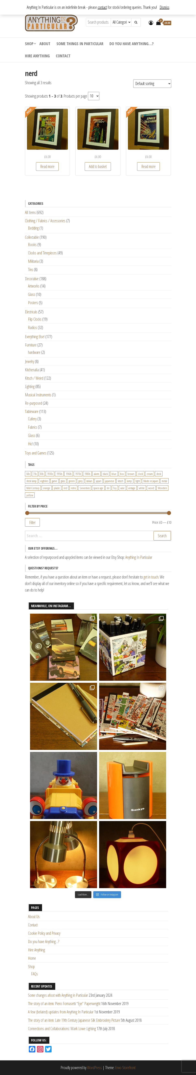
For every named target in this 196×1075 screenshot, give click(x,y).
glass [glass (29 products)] (63, 481)
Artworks (33, 286)
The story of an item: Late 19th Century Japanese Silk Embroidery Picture (74, 1020)
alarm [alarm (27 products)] (96, 474)
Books (32, 244)
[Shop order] (152, 84)
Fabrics (32, 427)
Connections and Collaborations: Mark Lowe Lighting (62, 1028)
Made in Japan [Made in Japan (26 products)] (150, 481)
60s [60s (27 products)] (28, 474)
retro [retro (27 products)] (73, 488)
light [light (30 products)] (137, 481)
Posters (33, 302)
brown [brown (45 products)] (131, 474)
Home (32, 958)
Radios (32, 327)
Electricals (31, 312)
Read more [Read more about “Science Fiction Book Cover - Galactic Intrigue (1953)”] (47, 166)
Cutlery (32, 419)
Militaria (33, 261)
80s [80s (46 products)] (41, 474)
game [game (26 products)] (54, 481)
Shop (29, 43)
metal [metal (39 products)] (164, 481)
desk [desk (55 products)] (158, 474)
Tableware (31, 411)
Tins (30, 269)
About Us (34, 916)
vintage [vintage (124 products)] (131, 488)
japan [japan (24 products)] (98, 481)
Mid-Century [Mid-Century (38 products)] (32, 488)
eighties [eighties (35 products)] (44, 481)
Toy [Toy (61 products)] (115, 488)
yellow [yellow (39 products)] (29, 495)
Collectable (32, 237)
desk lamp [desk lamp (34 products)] (31, 481)
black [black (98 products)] (105, 474)
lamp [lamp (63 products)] (129, 481)
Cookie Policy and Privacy (44, 933)
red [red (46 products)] (65, 488)
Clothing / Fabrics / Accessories (45, 220)
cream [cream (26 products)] (150, 474)
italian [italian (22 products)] (89, 481)
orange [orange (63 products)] (46, 488)
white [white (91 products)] (142, 488)
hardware (34, 352)
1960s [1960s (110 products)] (68, 474)
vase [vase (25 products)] (122, 488)
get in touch (151, 577)
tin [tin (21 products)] (108, 488)
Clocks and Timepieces (42, 253)
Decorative (32, 278)
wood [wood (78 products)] (151, 488)
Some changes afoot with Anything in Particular (58, 995)
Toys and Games (35, 453)
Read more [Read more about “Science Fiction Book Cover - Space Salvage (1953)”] (148, 166)
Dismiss (164, 7)
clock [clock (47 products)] (140, 474)
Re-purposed (33, 403)
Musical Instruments (38, 395)
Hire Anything (37, 56)
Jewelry (29, 361)
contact (102, 7)
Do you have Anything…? (131, 43)
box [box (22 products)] (122, 474)
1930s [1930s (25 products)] (50, 474)
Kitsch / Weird (34, 378)
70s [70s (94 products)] (35, 474)
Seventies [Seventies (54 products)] (85, 488)
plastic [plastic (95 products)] (57, 488)
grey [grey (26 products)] (80, 481)
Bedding (33, 228)
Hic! (30, 444)
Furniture (31, 345)
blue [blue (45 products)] (114, 474)
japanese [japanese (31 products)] (109, 481)
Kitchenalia (32, 369)
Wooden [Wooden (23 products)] (162, 488)
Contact (63, 56)
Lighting (30, 386)
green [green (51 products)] (72, 481)
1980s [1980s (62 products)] (87, 474)
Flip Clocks (34, 319)
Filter (32, 522)
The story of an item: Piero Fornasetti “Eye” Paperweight (64, 1003)
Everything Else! (34, 336)
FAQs (34, 974)
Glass (31, 294)
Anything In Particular (138, 557)
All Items (30, 212)
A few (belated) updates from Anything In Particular (60, 1012)
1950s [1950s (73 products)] (59, 474)
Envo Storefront (125, 1067)
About (44, 43)
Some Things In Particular (79, 43)
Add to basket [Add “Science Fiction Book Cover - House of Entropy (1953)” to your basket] (98, 166)
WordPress (94, 1067)
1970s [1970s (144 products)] (78, 474)
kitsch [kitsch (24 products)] (120, 481)
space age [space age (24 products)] (98, 488)
